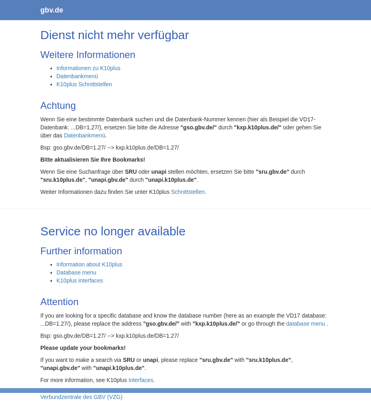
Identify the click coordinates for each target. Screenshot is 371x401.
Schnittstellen (187, 192)
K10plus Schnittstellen (84, 84)
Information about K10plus (89, 264)
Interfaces (141, 380)
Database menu (76, 272)
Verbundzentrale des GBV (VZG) (81, 397)
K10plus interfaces (79, 280)
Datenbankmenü (77, 76)
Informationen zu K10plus (88, 68)
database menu (306, 323)
